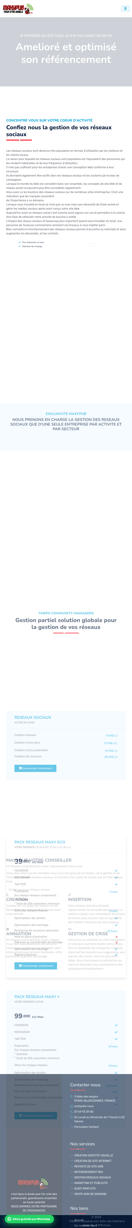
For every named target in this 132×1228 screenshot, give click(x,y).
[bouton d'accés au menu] (125, 8)
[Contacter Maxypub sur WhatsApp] (29, 1219)
